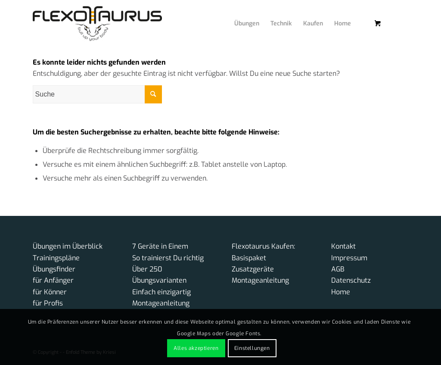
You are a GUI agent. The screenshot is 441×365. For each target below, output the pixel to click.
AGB (338, 269)
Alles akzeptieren (196, 348)
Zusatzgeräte (253, 269)
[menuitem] (240, 15)
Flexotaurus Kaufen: (263, 246)
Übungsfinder (54, 269)
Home (340, 291)
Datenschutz (351, 280)
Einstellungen (252, 348)
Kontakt (343, 246)
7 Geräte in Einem (160, 246)
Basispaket (249, 257)
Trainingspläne (56, 257)
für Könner (50, 291)
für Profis (48, 303)
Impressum (349, 257)
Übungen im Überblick (67, 246)
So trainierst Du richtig (168, 257)
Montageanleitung (160, 303)
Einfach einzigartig (161, 291)
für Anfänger (53, 280)
